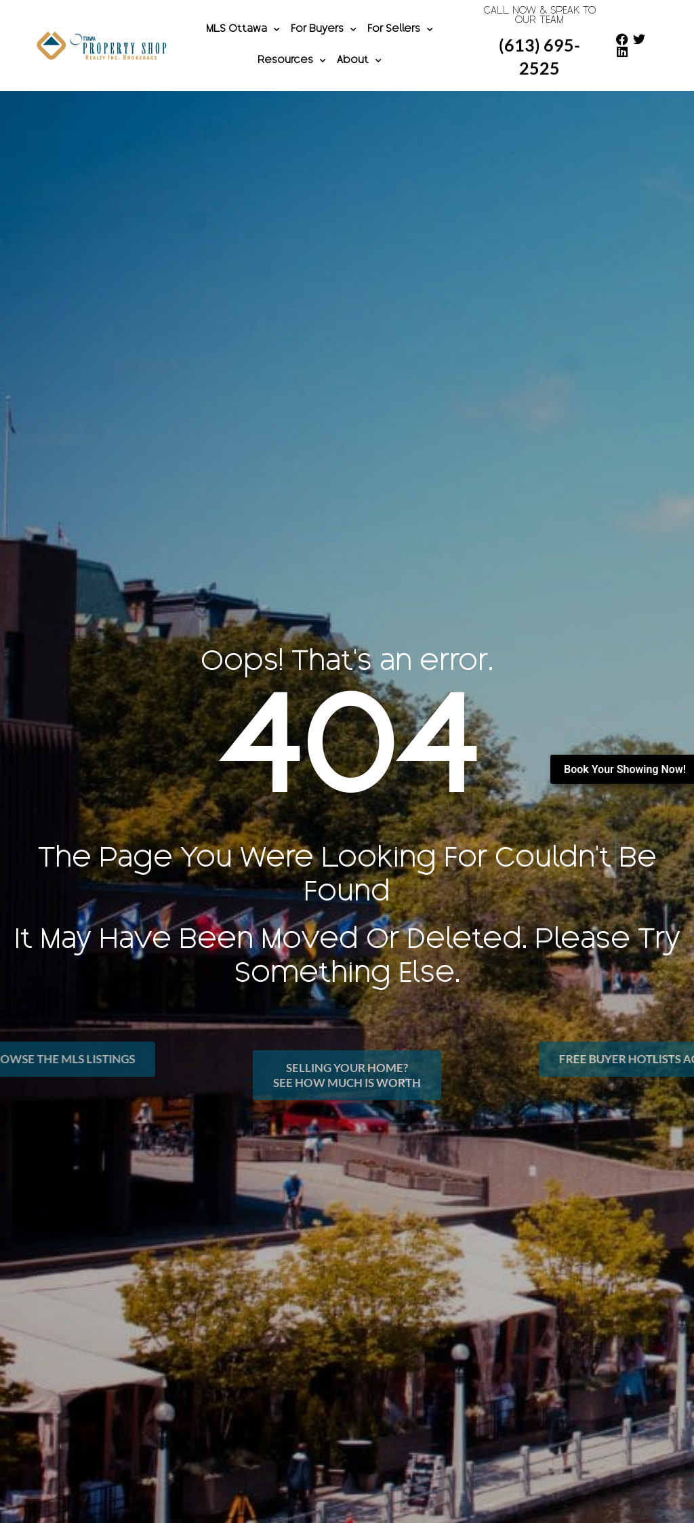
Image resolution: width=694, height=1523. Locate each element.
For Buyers (323, 30)
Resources (292, 61)
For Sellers (400, 30)
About (359, 61)
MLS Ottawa (243, 30)
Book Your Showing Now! (625, 769)
